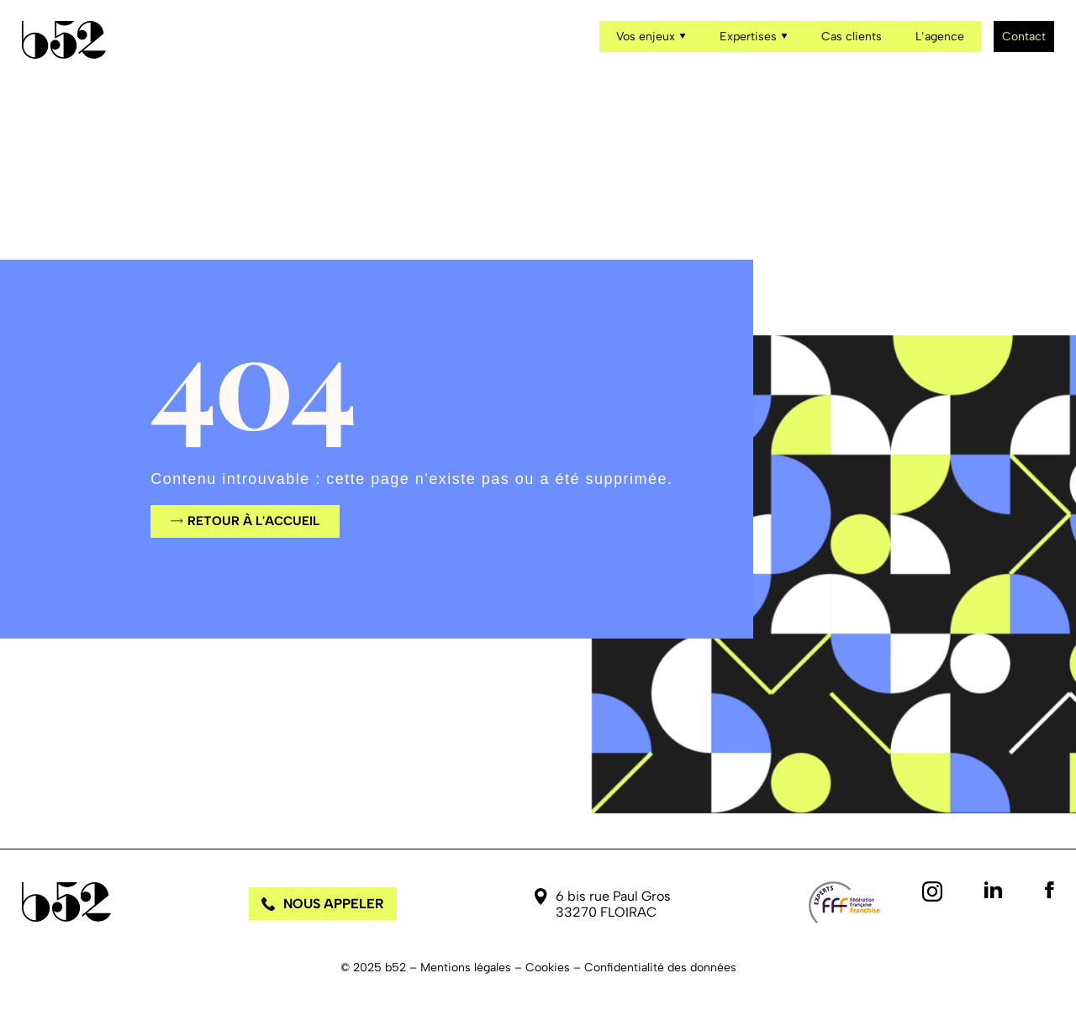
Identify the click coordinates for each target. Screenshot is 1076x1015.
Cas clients (851, 36)
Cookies (547, 967)
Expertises (754, 36)
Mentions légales (465, 967)
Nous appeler (322, 904)
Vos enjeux (651, 36)
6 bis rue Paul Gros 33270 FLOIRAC (613, 904)
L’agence (939, 36)
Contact (1024, 36)
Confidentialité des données (660, 967)
